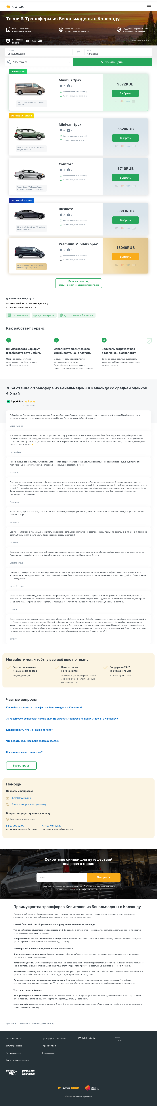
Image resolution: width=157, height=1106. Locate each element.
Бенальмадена (38, 1023)
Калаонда (51, 1023)
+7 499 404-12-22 (51, 825)
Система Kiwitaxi (13, 1038)
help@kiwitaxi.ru (21, 798)
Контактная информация (17, 1060)
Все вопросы (21, 765)
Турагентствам (49, 1045)
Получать (104, 877)
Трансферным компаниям (54, 1038)
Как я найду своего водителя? (24, 752)
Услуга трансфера (14, 1045)
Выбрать (125, 93)
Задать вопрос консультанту (29, 804)
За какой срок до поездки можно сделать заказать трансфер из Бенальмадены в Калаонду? (62, 718)
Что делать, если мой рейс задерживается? (32, 741)
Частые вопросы (13, 1053)
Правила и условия (83, 1096)
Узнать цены (112, 62)
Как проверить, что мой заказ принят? (29, 729)
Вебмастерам (48, 1053)
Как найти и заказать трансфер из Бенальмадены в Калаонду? (44, 707)
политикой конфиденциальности (85, 889)
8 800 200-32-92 (15, 825)
